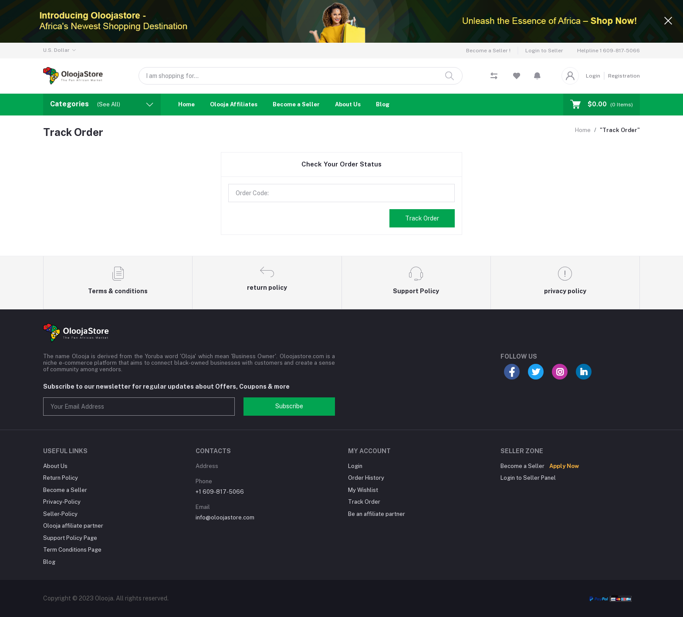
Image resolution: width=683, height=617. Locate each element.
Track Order (422, 218)
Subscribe (289, 406)
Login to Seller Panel (528, 478)
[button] (537, 76)
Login (593, 76)
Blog (382, 104)
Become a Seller (296, 104)
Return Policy (60, 478)
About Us (348, 104)
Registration (624, 76)
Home (186, 104)
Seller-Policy (60, 514)
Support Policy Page (70, 538)
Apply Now (564, 466)
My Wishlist (363, 490)
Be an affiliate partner (376, 514)
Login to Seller (544, 50)
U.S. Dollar (56, 50)
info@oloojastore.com (225, 517)
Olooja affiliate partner (73, 525)
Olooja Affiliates (233, 104)
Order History (366, 478)
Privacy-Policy (62, 501)
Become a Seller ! (488, 50)
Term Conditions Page (72, 549)
